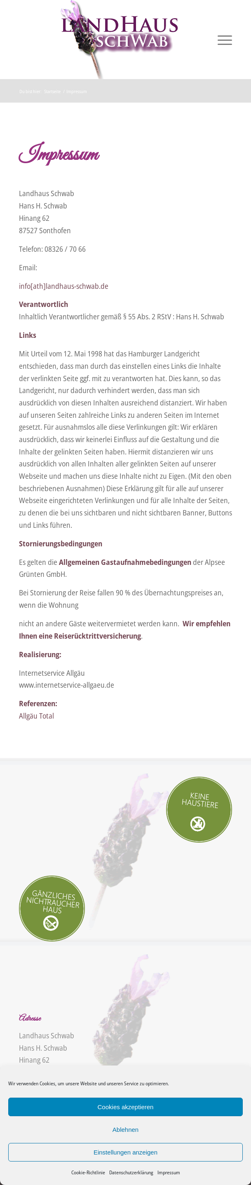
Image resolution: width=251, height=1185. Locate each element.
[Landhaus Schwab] (104, 39)
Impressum (168, 1172)
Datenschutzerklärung (131, 1172)
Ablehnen (125, 1129)
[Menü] (220, 39)
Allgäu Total (36, 716)
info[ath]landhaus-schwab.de (63, 286)
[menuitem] (220, 39)
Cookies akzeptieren (126, 1106)
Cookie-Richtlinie (88, 1172)
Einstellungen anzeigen (125, 1152)
